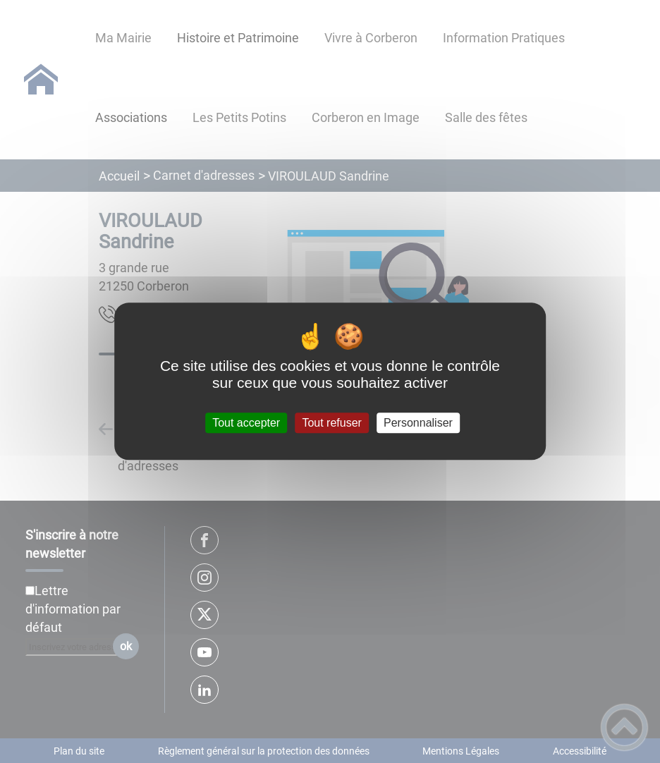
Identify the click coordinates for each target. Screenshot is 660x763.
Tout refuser (331, 423)
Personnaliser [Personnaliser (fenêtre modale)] (418, 423)
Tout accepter (246, 423)
